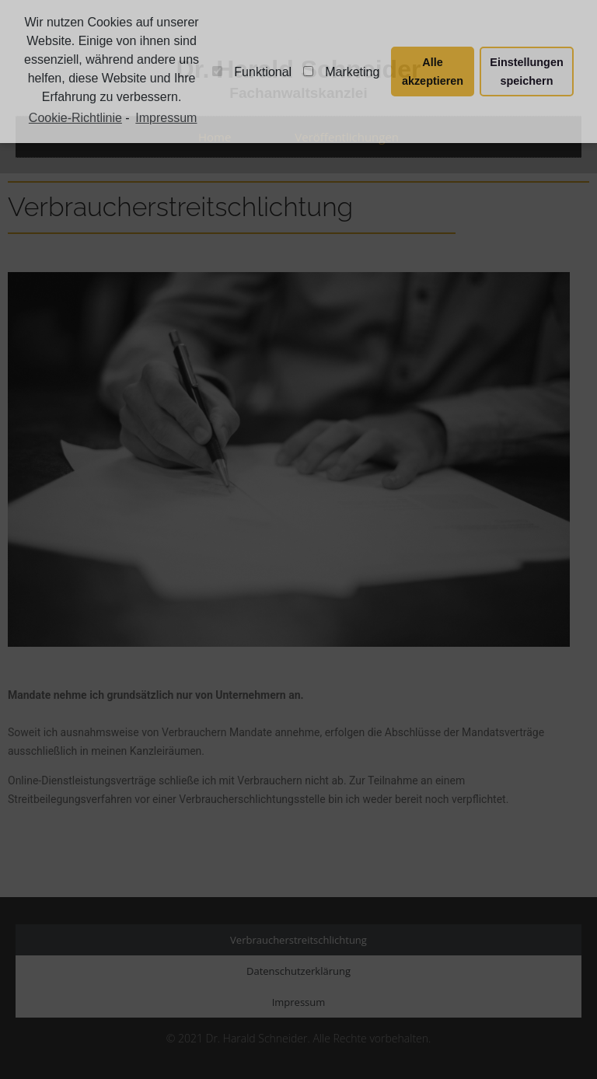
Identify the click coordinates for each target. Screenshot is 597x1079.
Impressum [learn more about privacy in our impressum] (166, 117)
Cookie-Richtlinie (75, 117)
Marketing (341, 72)
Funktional (252, 72)
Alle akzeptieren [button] (432, 71)
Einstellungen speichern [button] (526, 71)
